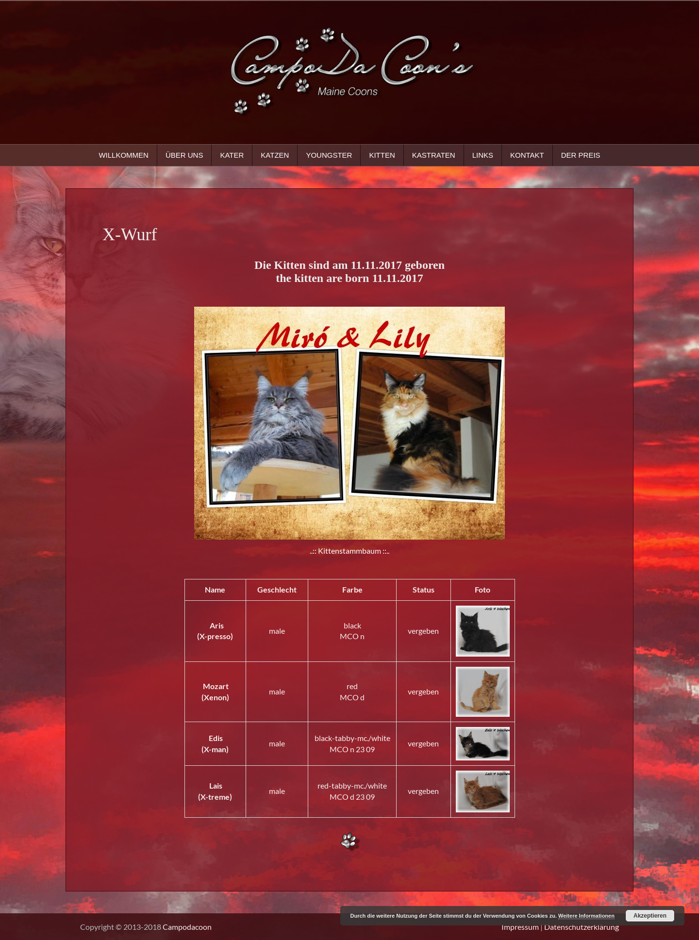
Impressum (520, 926)
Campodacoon (187, 926)
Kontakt (527, 155)
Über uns (184, 155)
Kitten (382, 155)
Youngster (329, 155)
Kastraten (433, 155)
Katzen (275, 155)
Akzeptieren (649, 915)
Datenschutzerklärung (581, 926)
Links (482, 155)
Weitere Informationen (586, 916)
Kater (232, 155)
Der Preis (580, 155)
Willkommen (124, 155)
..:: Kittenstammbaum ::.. (349, 550)
